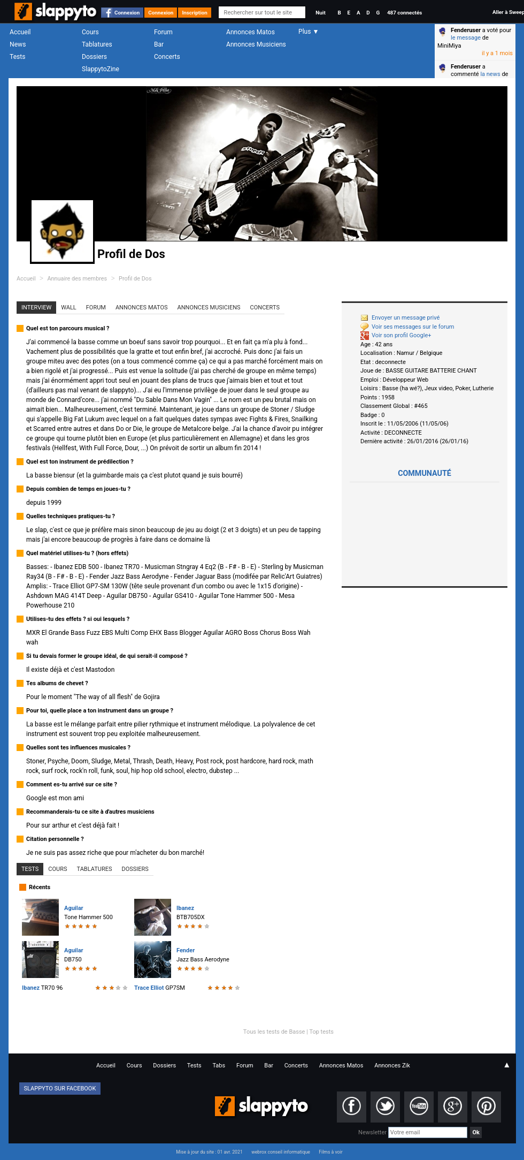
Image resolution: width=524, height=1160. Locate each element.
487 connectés (404, 13)
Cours (90, 32)
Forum (163, 32)
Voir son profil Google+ (395, 335)
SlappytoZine (100, 69)
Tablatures (97, 44)
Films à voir (330, 1152)
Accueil (20, 32)
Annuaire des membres (77, 278)
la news (490, 74)
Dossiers (94, 56)
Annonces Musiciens (256, 44)
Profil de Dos (135, 278)
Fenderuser (466, 30)
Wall (68, 307)
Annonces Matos (250, 32)
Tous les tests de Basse (274, 1031)
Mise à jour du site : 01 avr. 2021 (209, 1152)
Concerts (167, 56)
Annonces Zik (392, 1065)
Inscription (194, 13)
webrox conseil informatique (280, 1152)
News (18, 44)
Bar (159, 44)
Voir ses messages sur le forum (407, 326)
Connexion (127, 13)
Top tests (321, 1031)
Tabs (218, 1065)
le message (466, 37)
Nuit (320, 13)
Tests (17, 56)
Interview (36, 307)
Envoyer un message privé (400, 317)
